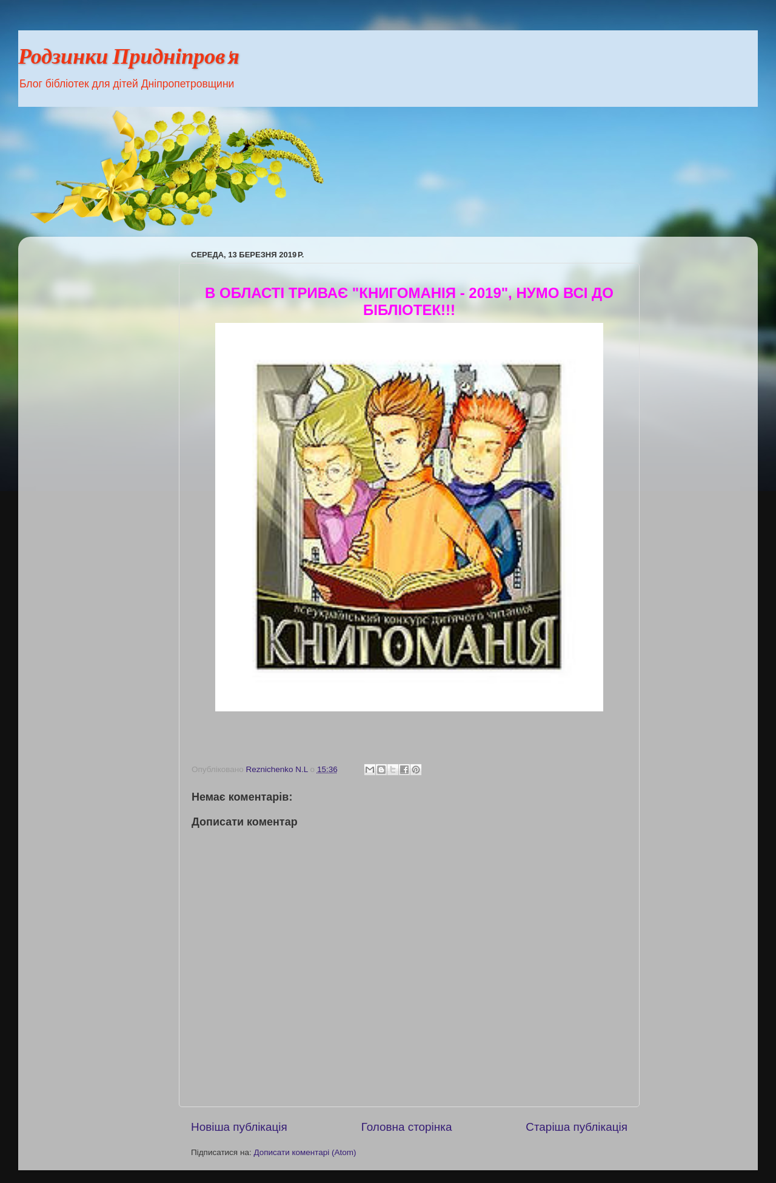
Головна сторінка (406, 1126)
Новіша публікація (239, 1126)
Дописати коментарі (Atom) (304, 1152)
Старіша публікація (576, 1126)
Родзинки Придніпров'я (128, 58)
